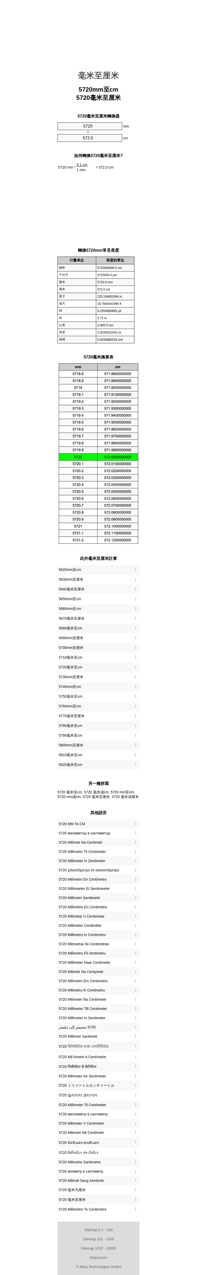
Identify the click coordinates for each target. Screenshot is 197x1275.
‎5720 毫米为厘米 (72, 1190)
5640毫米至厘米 (72, 589)
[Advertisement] (98, 32)
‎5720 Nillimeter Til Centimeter (82, 852)
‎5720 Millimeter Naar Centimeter (85, 962)
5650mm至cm (70, 599)
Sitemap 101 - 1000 (98, 1239)
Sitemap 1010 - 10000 (98, 1248)
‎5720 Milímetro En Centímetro (83, 879)
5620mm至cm (70, 570)
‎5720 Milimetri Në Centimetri (81, 1133)
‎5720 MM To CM (72, 824)
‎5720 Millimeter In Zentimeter (82, 861)
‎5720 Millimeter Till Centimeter (83, 1009)
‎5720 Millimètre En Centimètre (83, 907)
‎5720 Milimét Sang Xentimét (81, 1181)
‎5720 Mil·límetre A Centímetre (82, 1057)
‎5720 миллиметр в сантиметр (83, 1114)
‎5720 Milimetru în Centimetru (82, 990)
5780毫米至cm (70, 726)
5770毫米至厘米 (72, 716)
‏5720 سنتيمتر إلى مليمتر (77, 1027)
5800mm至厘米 (71, 745)
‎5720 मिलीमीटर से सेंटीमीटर (77, 1067)
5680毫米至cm (70, 628)
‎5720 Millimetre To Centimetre (82, 1209)
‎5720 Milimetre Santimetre (80, 1162)
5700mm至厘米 (71, 648)
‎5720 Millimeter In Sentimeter (82, 1018)
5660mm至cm (70, 609)
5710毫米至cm (70, 657)
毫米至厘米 (98, 75)
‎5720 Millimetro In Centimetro (82, 935)
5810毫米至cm (70, 755)
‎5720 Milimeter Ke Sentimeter (82, 1076)
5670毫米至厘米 (72, 618)
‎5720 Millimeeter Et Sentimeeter (84, 889)
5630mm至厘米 (71, 579)
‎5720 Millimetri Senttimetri (79, 898)
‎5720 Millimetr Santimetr (78, 1036)
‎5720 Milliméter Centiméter (80, 925)
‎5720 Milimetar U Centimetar (81, 916)
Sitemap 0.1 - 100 (98, 1230)
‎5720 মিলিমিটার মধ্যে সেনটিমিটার (84, 1046)
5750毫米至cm (70, 696)
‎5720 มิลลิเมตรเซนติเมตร (79, 1143)
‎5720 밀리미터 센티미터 (78, 1095)
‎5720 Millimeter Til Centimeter (82, 1105)
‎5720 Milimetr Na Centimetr (80, 842)
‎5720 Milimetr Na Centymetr (81, 972)
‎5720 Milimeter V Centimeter (81, 1123)
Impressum (98, 1257)
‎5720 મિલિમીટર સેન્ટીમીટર (78, 1153)
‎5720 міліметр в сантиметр (81, 1171)
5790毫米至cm (70, 735)
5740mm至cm (70, 687)
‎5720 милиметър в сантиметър (84, 833)
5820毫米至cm (70, 765)
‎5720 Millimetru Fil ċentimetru (82, 953)
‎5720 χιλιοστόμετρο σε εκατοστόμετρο (89, 870)
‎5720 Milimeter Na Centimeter (82, 999)
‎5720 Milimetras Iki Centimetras (84, 944)
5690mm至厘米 (71, 638)
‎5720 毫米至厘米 (72, 1200)
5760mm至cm (70, 706)
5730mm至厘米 (71, 677)
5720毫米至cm (70, 667)
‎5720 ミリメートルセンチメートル (86, 1085)
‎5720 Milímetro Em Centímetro (83, 981)
